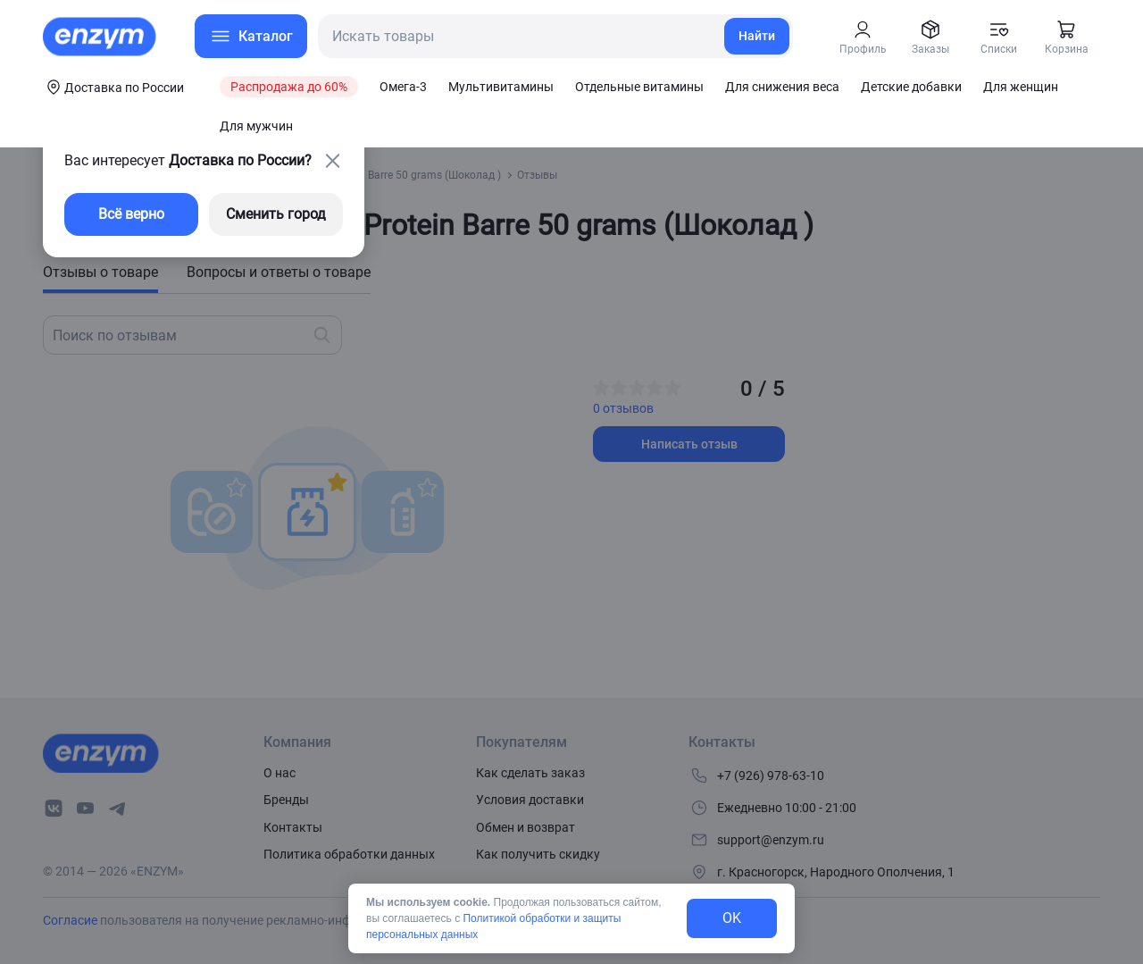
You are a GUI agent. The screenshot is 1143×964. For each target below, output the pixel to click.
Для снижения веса (782, 87)
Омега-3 (403, 87)
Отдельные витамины (639, 87)
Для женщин (1020, 87)
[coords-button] (113, 86)
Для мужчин (256, 126)
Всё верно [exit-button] (131, 213)
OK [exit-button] (731, 918)
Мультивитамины (501, 87)
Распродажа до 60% (288, 87)
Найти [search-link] (756, 36)
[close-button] (332, 161)
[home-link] (101, 36)
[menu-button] (251, 36)
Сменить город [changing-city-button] (276, 213)
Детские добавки (911, 87)
